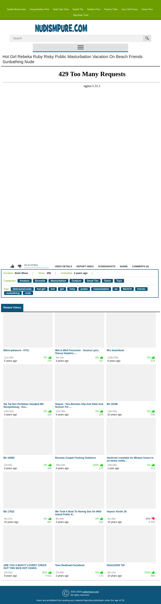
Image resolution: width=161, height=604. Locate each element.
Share (124, 266)
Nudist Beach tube (16, 9)
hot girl (41, 289)
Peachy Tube (110, 9)
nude (28, 293)
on (116, 289)
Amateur (25, 280)
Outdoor (76, 280)
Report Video (85, 266)
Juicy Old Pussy (129, 9)
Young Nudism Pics (39, 9)
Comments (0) (140, 266)
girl (62, 289)
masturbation (101, 289)
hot (53, 289)
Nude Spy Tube (61, 9)
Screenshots (106, 266)
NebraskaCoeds (22, 289)
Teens (107, 280)
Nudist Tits (78, 9)
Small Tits (92, 280)
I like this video (12, 266)
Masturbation (58, 280)
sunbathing (13, 293)
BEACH (127, 289)
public (84, 289)
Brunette (40, 280)
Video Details (63, 266)
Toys (119, 280)
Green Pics (147, 9)
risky (72, 289)
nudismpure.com (90, 591)
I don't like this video (19, 266)
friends (141, 289)
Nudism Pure (93, 9)
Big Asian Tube (80, 15)
